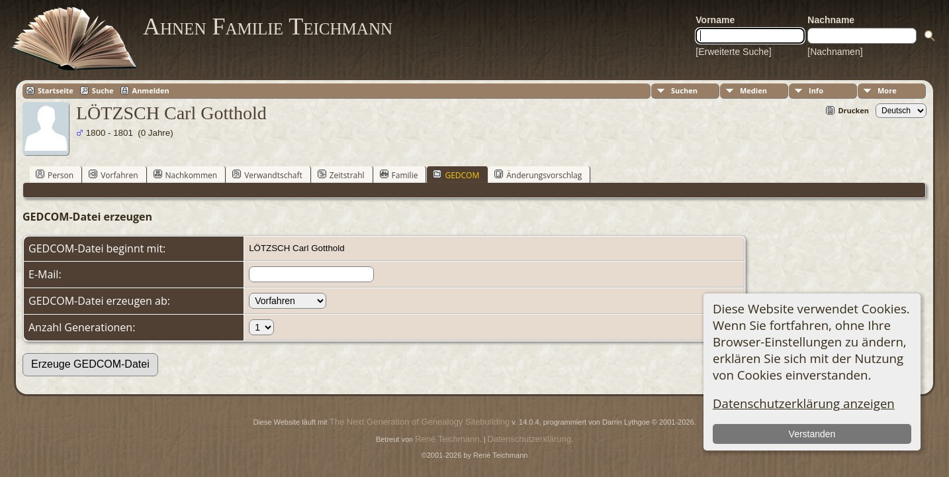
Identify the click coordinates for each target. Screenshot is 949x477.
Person (54, 175)
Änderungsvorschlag (538, 175)
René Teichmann (447, 439)
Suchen (684, 90)
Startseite (55, 90)
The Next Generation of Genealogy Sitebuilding (420, 422)
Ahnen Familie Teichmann (267, 26)
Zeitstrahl (341, 175)
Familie (399, 175)
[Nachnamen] (834, 51)
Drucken (853, 110)
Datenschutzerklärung (529, 439)
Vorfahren (113, 175)
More (887, 90)
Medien (753, 90)
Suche (103, 90)
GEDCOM (456, 175)
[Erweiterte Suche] (733, 51)
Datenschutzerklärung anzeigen (804, 403)
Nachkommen (186, 175)
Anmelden (150, 90)
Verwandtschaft (267, 175)
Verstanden (812, 434)
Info (816, 90)
